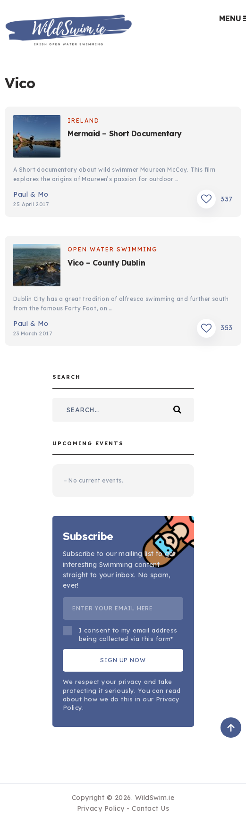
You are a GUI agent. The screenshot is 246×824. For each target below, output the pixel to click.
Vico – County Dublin (106, 262)
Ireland (84, 120)
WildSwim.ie (155, 797)
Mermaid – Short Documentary (125, 133)
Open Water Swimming (113, 249)
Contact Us (150, 808)
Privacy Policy (101, 808)
